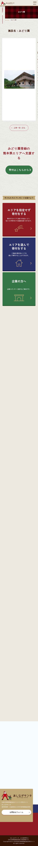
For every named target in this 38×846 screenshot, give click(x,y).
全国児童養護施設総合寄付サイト (25, 841)
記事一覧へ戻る (19, 128)
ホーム (7, 20)
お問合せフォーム (16, 812)
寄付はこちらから (19, 170)
